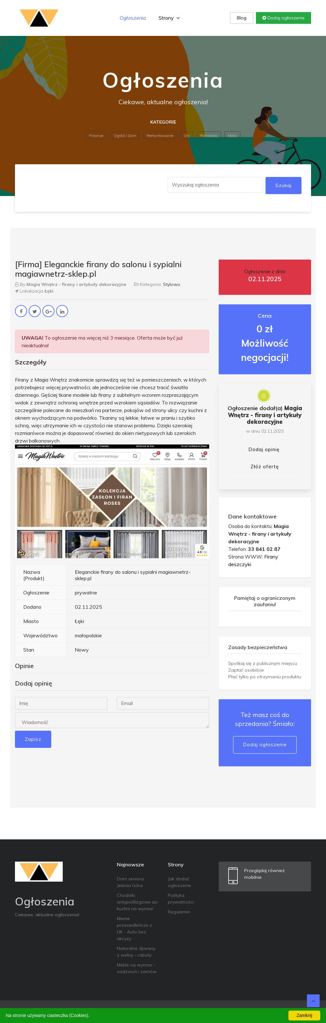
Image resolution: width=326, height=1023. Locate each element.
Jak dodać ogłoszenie (179, 882)
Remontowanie (160, 135)
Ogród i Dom (125, 135)
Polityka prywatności (181, 898)
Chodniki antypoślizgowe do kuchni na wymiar (137, 901)
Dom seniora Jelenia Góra (130, 882)
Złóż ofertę (265, 467)
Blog (241, 18)
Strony (169, 18)
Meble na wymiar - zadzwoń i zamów (137, 968)
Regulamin (179, 912)
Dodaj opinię (264, 449)
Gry (187, 135)
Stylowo (171, 284)
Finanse (96, 135)
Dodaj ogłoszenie (283, 18)
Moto (232, 135)
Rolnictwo (208, 135)
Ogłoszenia (133, 18)
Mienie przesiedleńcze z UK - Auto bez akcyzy (134, 928)
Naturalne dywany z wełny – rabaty (136, 951)
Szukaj (283, 185)
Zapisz (33, 739)
